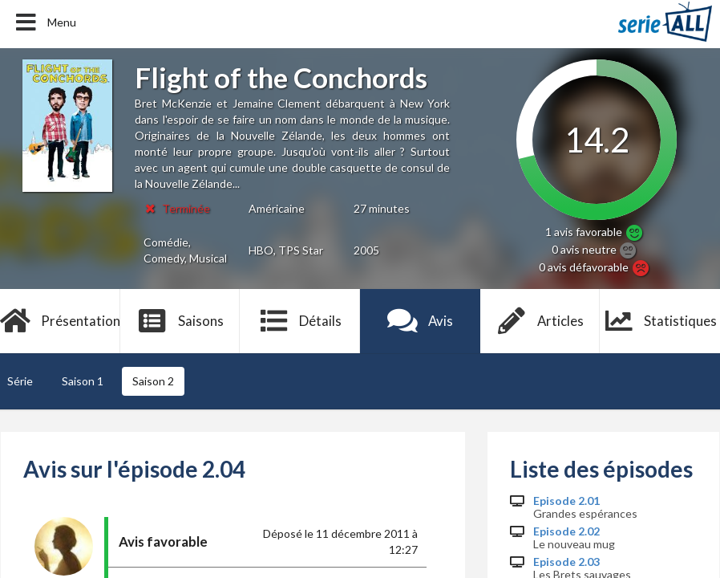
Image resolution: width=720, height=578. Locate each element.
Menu (44, 22)
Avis (420, 321)
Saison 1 (82, 381)
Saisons (180, 321)
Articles (540, 321)
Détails (300, 321)
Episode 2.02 (566, 531)
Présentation (60, 321)
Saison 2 (153, 381)
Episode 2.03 (566, 562)
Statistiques (660, 321)
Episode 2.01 (566, 501)
